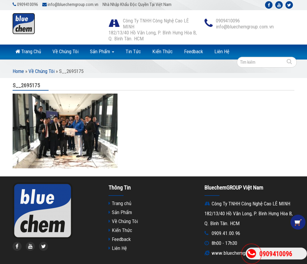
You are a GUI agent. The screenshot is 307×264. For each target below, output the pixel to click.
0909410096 (275, 254)
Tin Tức (133, 51)
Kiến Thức (162, 51)
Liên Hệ (221, 51)
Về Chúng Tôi (65, 51)
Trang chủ (121, 203)
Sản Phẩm (102, 51)
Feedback (193, 51)
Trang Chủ (28, 51)
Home (18, 71)
